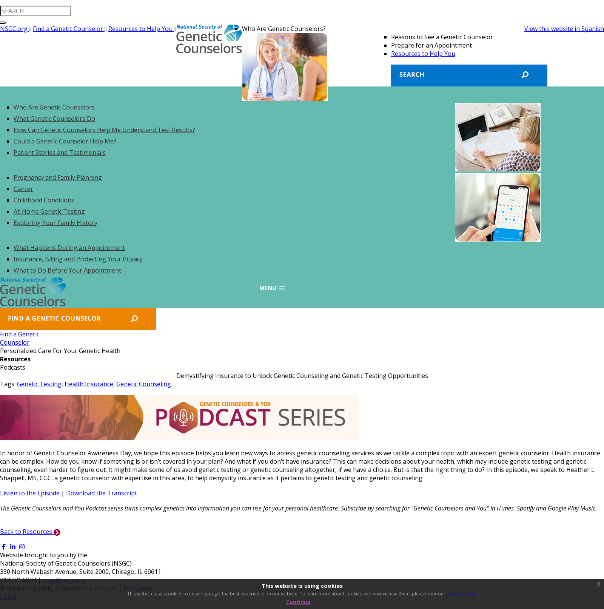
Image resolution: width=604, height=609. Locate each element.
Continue (298, 602)
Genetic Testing (39, 384)
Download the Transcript (101, 493)
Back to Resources (30, 531)
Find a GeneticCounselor (19, 338)
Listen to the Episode (30, 493)
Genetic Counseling (143, 384)
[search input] (35, 11)
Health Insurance (89, 384)
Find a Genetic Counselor (70, 29)
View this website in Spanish (564, 29)
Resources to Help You (142, 29)
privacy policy (461, 593)
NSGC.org (15, 29)
